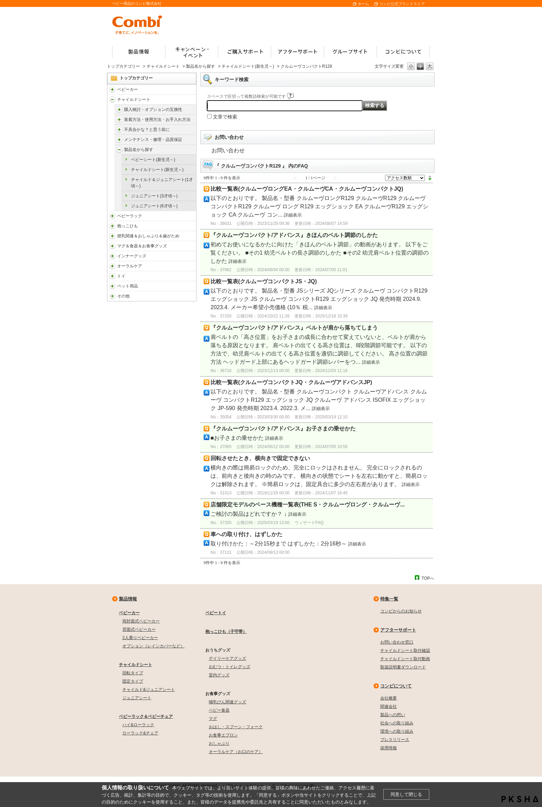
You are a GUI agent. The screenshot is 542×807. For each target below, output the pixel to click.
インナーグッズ (131, 256)
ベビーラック (129, 215)
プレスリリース (394, 739)
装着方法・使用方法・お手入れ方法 (157, 119)
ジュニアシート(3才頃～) (154, 195)
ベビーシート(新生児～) (153, 159)
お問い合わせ (228, 150)
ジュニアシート (136, 697)
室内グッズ (219, 675)
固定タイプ (132, 681)
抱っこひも (127, 226)
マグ (213, 718)
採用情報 (388, 748)
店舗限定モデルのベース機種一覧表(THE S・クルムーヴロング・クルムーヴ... (308, 504)
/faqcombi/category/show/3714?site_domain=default (112, 216)
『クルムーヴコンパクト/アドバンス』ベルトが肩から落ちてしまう (294, 328)
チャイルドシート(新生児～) (248, 66)
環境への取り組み (396, 731)
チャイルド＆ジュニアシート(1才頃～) (162, 182)
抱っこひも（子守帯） (226, 631)
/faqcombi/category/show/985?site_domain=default (112, 296)
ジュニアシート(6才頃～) (154, 205)
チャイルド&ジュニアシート (148, 689)
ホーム (363, 4)
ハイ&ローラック (138, 724)
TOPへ (428, 578)
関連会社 (388, 706)
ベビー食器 (219, 710)
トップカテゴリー (123, 66)
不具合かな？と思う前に (147, 129)
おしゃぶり (219, 743)
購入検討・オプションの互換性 (153, 109)
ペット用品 (127, 286)
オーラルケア (129, 266)
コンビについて (396, 686)
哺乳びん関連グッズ (227, 702)
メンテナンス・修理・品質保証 (153, 139)
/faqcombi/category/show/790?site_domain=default (112, 256)
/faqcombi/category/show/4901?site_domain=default (119, 109)
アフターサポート (398, 630)
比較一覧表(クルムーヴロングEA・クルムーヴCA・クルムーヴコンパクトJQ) (307, 189)
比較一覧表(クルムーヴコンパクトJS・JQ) (264, 281)
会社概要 (388, 698)
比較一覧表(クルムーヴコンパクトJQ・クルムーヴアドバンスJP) (291, 382)
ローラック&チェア (140, 733)
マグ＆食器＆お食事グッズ (142, 246)
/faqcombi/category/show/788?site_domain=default (112, 99)
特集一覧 (389, 598)
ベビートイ (215, 612)
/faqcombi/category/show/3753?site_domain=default (112, 246)
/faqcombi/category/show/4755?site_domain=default (119, 149)
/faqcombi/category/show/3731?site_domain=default (112, 226)
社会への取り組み (396, 723)
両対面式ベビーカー (141, 621)
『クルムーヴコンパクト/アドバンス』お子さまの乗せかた (283, 428)
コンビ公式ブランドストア (402, 4)
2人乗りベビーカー (140, 637)
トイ (121, 276)
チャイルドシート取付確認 (405, 650)
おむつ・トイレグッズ (229, 666)
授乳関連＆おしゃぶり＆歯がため (148, 236)
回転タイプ (132, 673)
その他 (123, 296)
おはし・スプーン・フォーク (236, 726)
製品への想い (392, 714)
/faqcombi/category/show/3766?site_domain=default (112, 266)
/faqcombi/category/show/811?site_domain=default (112, 276)
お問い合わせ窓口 (396, 642)
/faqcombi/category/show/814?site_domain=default (112, 236)
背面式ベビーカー (139, 629)
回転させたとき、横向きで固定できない (260, 458)
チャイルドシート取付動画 (405, 658)
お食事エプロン (223, 735)
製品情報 (128, 598)
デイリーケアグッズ (227, 658)
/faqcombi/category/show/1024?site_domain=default (112, 286)
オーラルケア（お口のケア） (236, 751)
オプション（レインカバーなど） (153, 646)
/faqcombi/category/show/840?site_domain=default (112, 89)
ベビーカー (127, 89)
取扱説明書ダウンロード (403, 667)
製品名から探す (200, 66)
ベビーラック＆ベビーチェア (146, 716)
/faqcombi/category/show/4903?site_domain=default (119, 129)
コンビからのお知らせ (401, 611)
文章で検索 (225, 117)
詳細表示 (293, 215)
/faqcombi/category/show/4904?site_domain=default (119, 139)
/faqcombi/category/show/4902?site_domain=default (119, 119)
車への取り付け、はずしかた (246, 534)
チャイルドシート (163, 66)
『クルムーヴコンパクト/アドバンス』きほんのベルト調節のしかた (294, 235)
